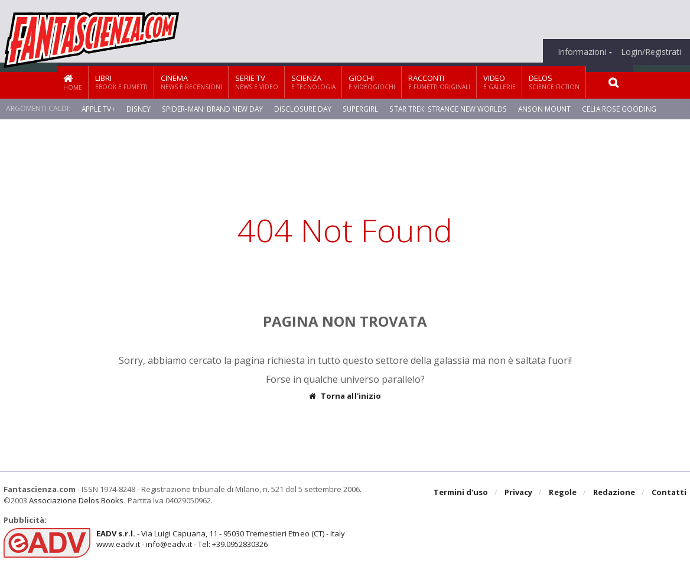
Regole (563, 492)
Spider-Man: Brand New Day (212, 108)
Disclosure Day (303, 108)
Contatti (669, 492)
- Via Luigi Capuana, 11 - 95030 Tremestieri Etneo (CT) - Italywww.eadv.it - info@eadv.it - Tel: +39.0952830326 (220, 538)
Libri (121, 82)
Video (499, 82)
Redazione (614, 492)
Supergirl (361, 108)
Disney (139, 108)
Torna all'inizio (345, 396)
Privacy (519, 492)
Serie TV (256, 82)
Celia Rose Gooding (619, 108)
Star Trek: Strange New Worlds (448, 108)
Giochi (372, 82)
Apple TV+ (99, 108)
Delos (554, 82)
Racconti (439, 82)
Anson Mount (544, 108)
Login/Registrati (651, 52)
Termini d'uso (461, 492)
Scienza (313, 82)
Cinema (191, 82)
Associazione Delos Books (76, 500)
